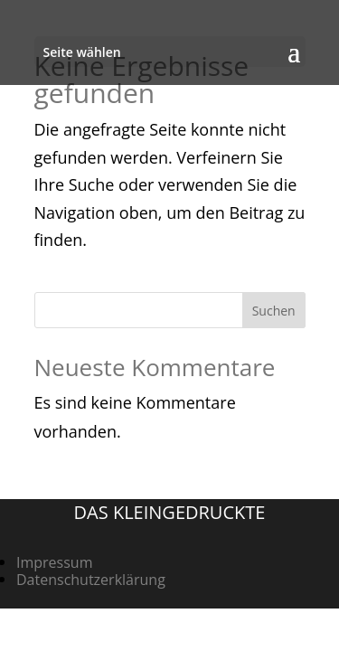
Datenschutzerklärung (90, 580)
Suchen (274, 310)
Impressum (54, 562)
